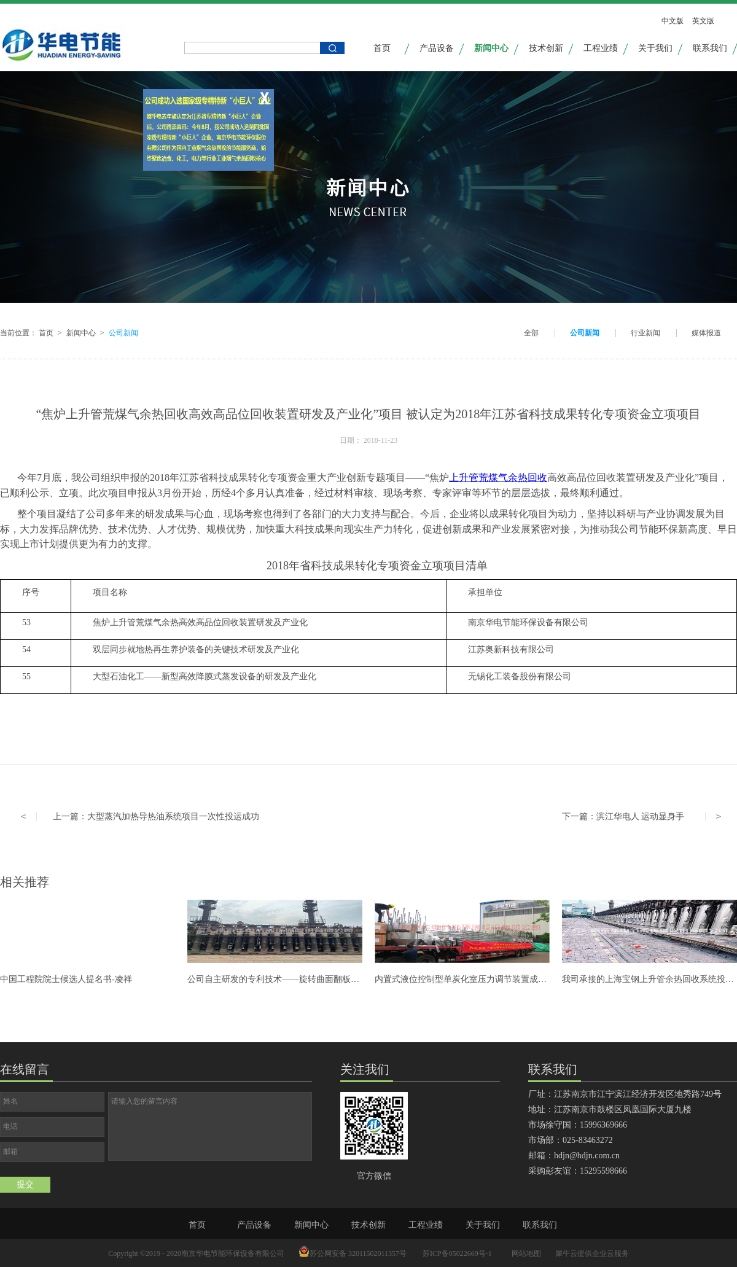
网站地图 (524, 1253)
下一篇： (623, 816)
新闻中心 (81, 333)
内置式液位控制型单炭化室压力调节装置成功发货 (469, 979)
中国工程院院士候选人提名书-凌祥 (66, 979)
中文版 (672, 21)
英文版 (703, 21)
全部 (531, 333)
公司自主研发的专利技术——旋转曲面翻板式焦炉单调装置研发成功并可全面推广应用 (350, 979)
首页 (382, 48)
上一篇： (156, 816)
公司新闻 (123, 333)
